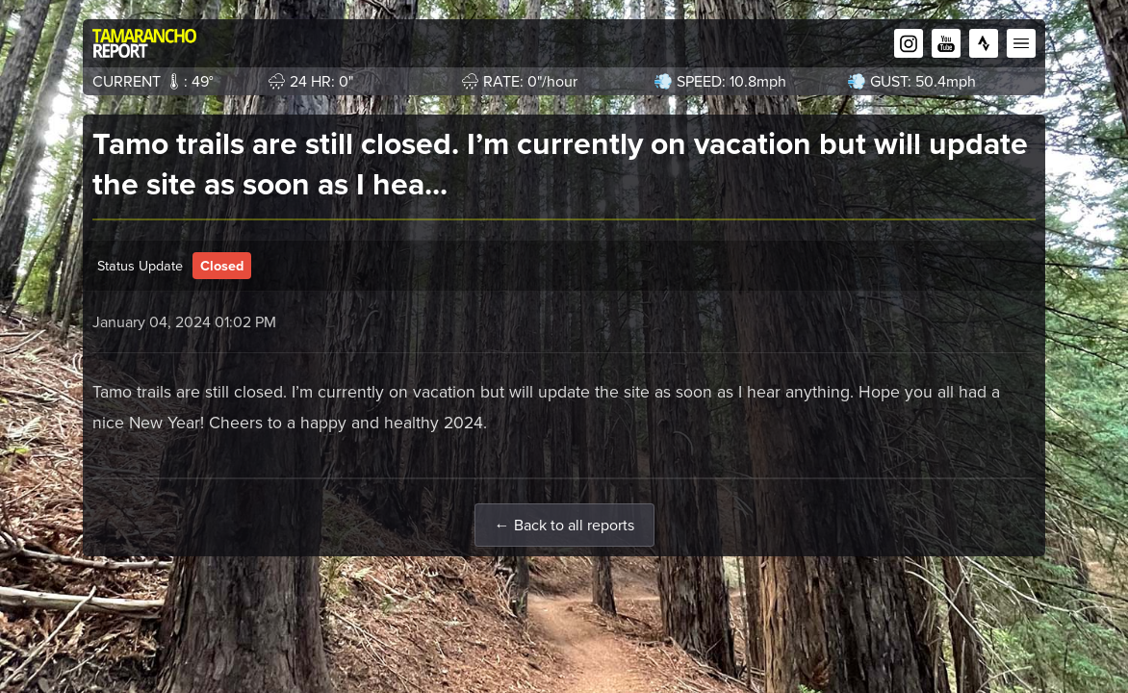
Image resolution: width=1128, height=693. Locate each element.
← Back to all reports (564, 525)
